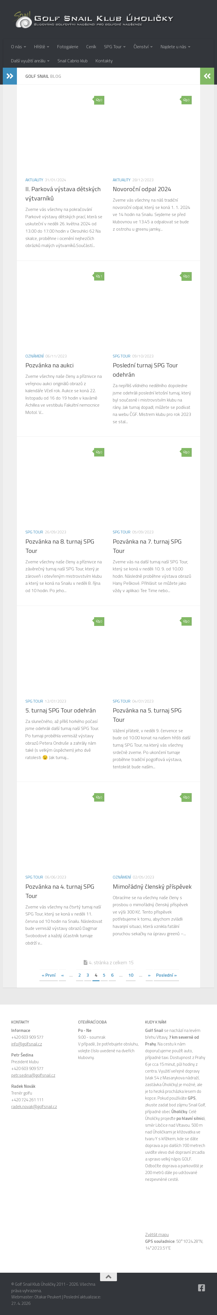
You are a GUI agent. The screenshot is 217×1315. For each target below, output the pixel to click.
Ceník (91, 46)
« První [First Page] (49, 975)
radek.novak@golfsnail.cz (34, 1106)
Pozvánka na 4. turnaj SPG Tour (59, 891)
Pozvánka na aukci (49, 365)
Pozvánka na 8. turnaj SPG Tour (59, 546)
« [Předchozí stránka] (62, 975)
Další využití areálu (28, 60)
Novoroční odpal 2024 (142, 189)
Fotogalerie (67, 46)
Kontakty (104, 60)
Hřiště (39, 46)
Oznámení (34, 356)
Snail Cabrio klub (72, 60)
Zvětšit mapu (157, 1234)
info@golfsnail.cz (26, 1044)
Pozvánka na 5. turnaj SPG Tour (147, 714)
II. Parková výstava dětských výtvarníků (63, 193)
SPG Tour (112, 46)
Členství (141, 46)
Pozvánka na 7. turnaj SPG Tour (147, 546)
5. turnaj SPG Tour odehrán (60, 710)
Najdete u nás (173, 46)
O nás (16, 46)
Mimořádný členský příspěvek (152, 886)
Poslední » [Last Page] (166, 975)
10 (130, 975)
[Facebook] (202, 1288)
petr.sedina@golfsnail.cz (33, 1075)
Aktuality (34, 180)
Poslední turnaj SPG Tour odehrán (145, 369)
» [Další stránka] (149, 975)
